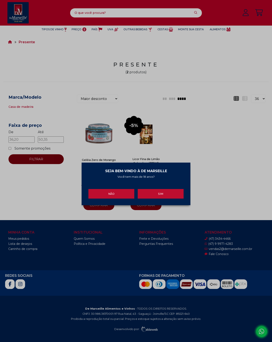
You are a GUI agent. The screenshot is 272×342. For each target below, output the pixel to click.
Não (111, 192)
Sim (160, 192)
